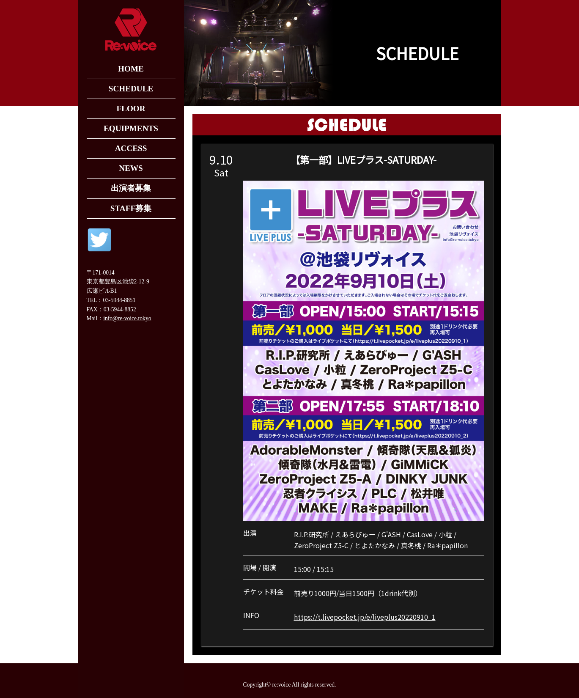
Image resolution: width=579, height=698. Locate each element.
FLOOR (130, 108)
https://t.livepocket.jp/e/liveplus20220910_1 (365, 617)
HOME (131, 68)
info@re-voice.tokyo (127, 318)
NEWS (131, 168)
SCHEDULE (131, 88)
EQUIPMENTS (131, 128)
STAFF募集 (130, 208)
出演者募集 (131, 188)
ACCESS (131, 148)
